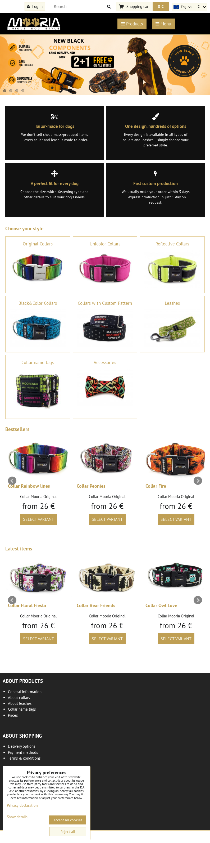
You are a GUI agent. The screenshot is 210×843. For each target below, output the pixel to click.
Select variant (38, 519)
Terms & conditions (24, 758)
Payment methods (23, 752)
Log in (35, 6)
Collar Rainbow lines (29, 486)
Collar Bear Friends (96, 605)
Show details (17, 817)
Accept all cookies (67, 820)
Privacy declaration (22, 805)
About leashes (19, 703)
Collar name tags (22, 709)
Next (198, 481)
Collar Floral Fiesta (27, 605)
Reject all (68, 831)
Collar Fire (155, 486)
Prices (13, 715)
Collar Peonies (91, 486)
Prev (12, 481)
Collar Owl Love (161, 605)
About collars (19, 697)
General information (25, 691)
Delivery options (21, 746)
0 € (161, 6)
